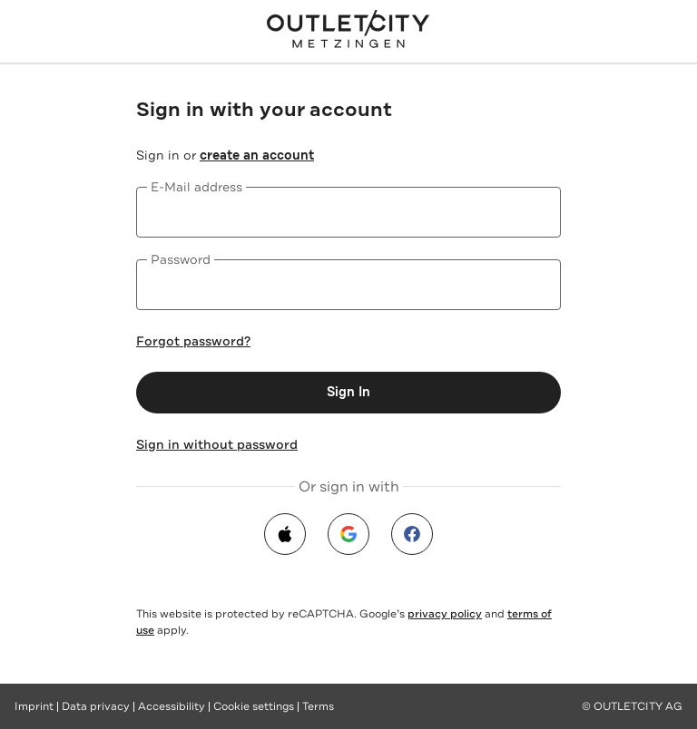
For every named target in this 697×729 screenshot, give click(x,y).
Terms (318, 706)
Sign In (348, 392)
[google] (348, 534)
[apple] (285, 534)
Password (181, 259)
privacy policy (444, 614)
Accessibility (171, 706)
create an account (257, 155)
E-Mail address (196, 187)
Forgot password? (193, 341)
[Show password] (535, 284)
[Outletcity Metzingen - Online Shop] (348, 29)
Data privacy (96, 706)
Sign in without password (217, 444)
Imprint (34, 706)
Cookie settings (253, 706)
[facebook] (412, 534)
